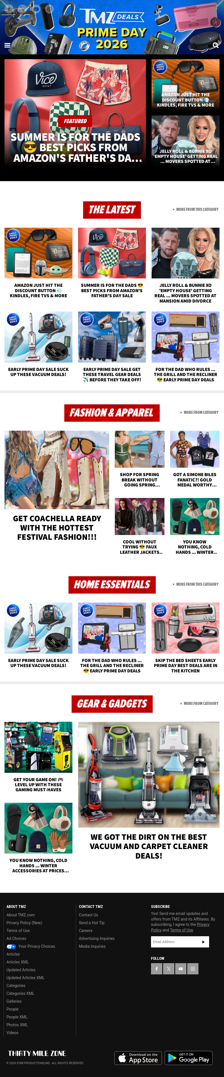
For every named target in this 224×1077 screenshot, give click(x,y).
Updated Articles (20, 970)
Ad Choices (16, 938)
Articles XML (17, 962)
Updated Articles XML (25, 977)
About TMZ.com (20, 915)
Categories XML (20, 993)
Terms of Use (18, 930)
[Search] (216, 45)
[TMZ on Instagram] (49, 8)
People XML (17, 1017)
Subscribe (203, 941)
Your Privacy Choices (30, 946)
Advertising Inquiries (97, 938)
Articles (13, 954)
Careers (85, 930)
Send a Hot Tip (91, 923)
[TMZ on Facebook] (8, 8)
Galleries (14, 1001)
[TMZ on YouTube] (180, 968)
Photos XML (17, 1025)
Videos (12, 1032)
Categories (15, 985)
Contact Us (88, 915)
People (12, 1009)
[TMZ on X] (22, 8)
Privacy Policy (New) (24, 923)
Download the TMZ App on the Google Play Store (188, 1058)
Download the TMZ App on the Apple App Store (138, 1058)
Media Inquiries (92, 946)
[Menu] (8, 45)
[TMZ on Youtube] (35, 8)
